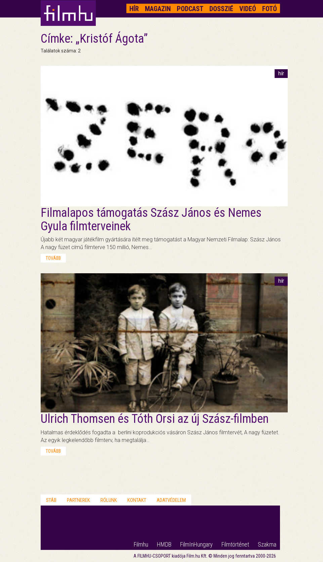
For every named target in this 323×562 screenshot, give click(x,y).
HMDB (164, 544)
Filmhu (141, 544)
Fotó (269, 9)
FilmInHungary (196, 544)
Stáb (51, 500)
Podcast (190, 9)
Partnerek (78, 500)
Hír (134, 9)
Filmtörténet (235, 544)
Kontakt (136, 500)
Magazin (158, 9)
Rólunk (108, 500)
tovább (53, 258)
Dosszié (221, 9)
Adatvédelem (171, 500)
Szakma (267, 544)
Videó (247, 9)
